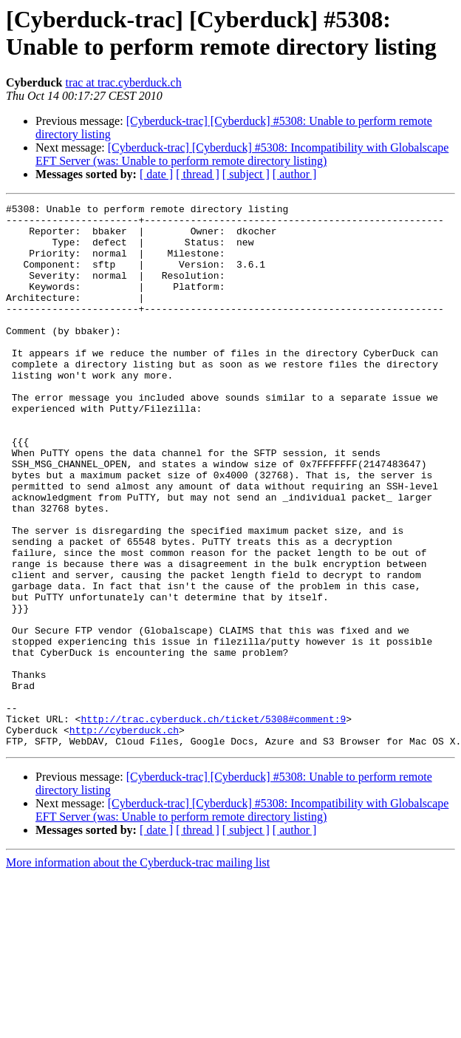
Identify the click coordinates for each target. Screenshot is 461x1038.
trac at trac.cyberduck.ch (123, 82)
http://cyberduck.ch (124, 836)
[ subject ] (246, 174)
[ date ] (156, 174)
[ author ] (295, 174)
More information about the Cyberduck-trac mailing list (138, 971)
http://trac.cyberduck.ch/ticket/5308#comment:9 (213, 823)
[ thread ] (197, 174)
